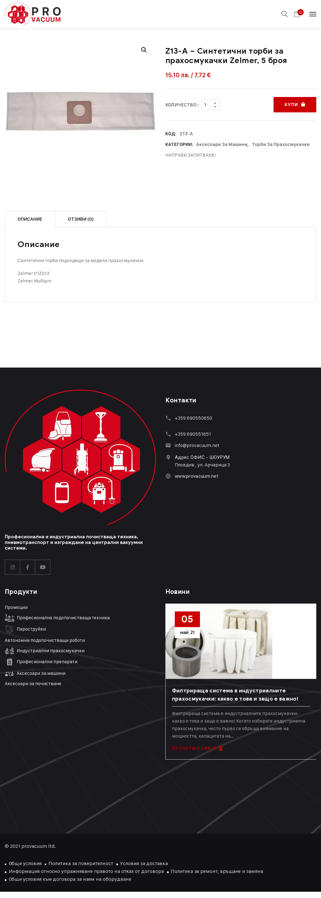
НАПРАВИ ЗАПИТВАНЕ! (190, 155)
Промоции (16, 607)
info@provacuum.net (197, 445)
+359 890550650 (193, 418)
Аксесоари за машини (221, 144)
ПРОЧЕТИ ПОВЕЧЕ (197, 748)
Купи (291, 104)
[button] (144, 50)
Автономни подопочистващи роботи (45, 640)
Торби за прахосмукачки (281, 144)
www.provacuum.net (196, 476)
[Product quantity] (211, 104)
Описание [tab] (30, 219)
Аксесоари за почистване (33, 683)
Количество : (182, 105)
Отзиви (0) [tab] (81, 219)
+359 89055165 (192, 434)
